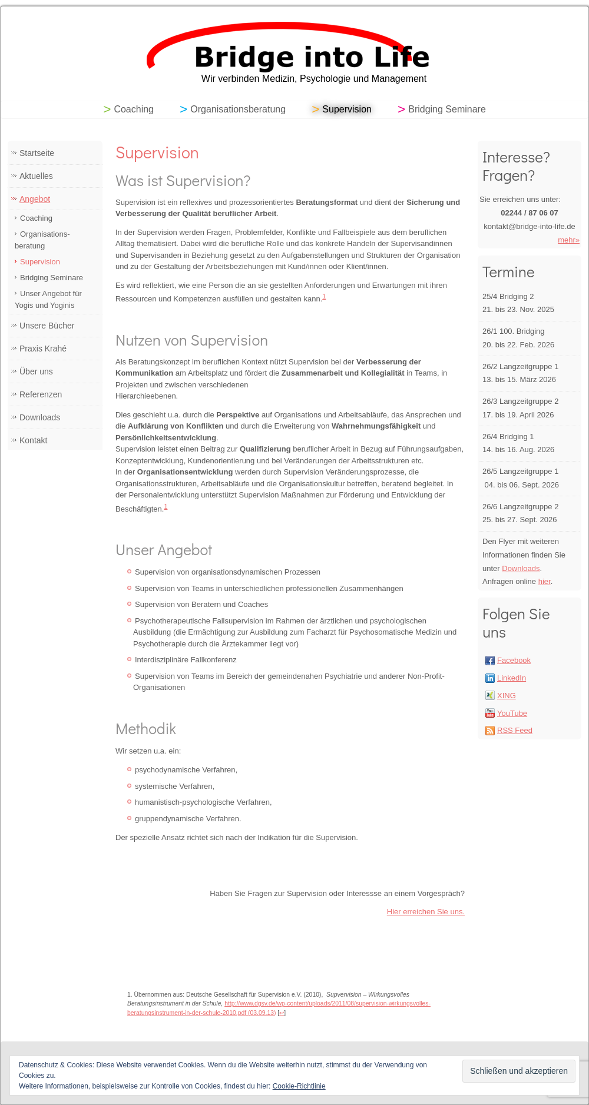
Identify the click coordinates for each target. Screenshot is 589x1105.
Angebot (34, 199)
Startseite (36, 153)
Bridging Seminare (447, 109)
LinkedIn (511, 677)
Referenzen (40, 394)
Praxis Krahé (43, 348)
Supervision (347, 109)
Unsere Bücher (46, 325)
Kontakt (33, 440)
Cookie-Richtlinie (299, 1086)
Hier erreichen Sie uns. (426, 911)
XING (506, 695)
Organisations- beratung (42, 240)
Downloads (39, 417)
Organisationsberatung (238, 109)
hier (544, 581)
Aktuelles (36, 176)
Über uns (36, 371)
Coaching (134, 109)
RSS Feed (514, 730)
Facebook (514, 660)
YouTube (512, 713)
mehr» (569, 239)
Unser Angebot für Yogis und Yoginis (48, 299)
